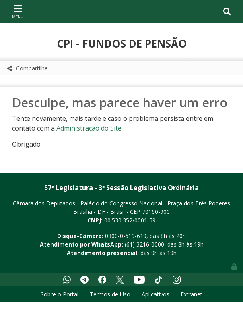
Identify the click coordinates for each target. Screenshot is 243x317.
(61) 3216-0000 (144, 244)
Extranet (191, 294)
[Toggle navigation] (18, 11)
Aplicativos (155, 294)
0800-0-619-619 (125, 236)
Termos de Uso (110, 294)
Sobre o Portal (59, 294)
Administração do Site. (89, 128)
